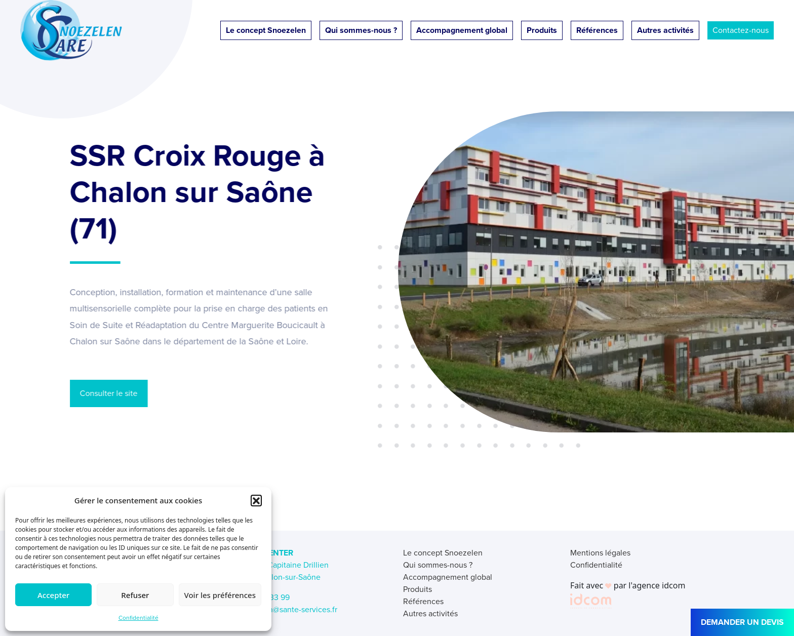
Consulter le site (105, 393)
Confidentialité (138, 617)
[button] (256, 500)
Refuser (135, 595)
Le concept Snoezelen (266, 30)
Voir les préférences (220, 595)
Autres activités (665, 30)
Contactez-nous (740, 30)
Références (597, 30)
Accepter (53, 595)
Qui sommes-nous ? (361, 30)
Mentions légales (600, 553)
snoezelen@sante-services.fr (286, 609)
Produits (542, 30)
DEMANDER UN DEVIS (742, 622)
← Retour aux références (126, 490)
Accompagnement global (461, 30)
